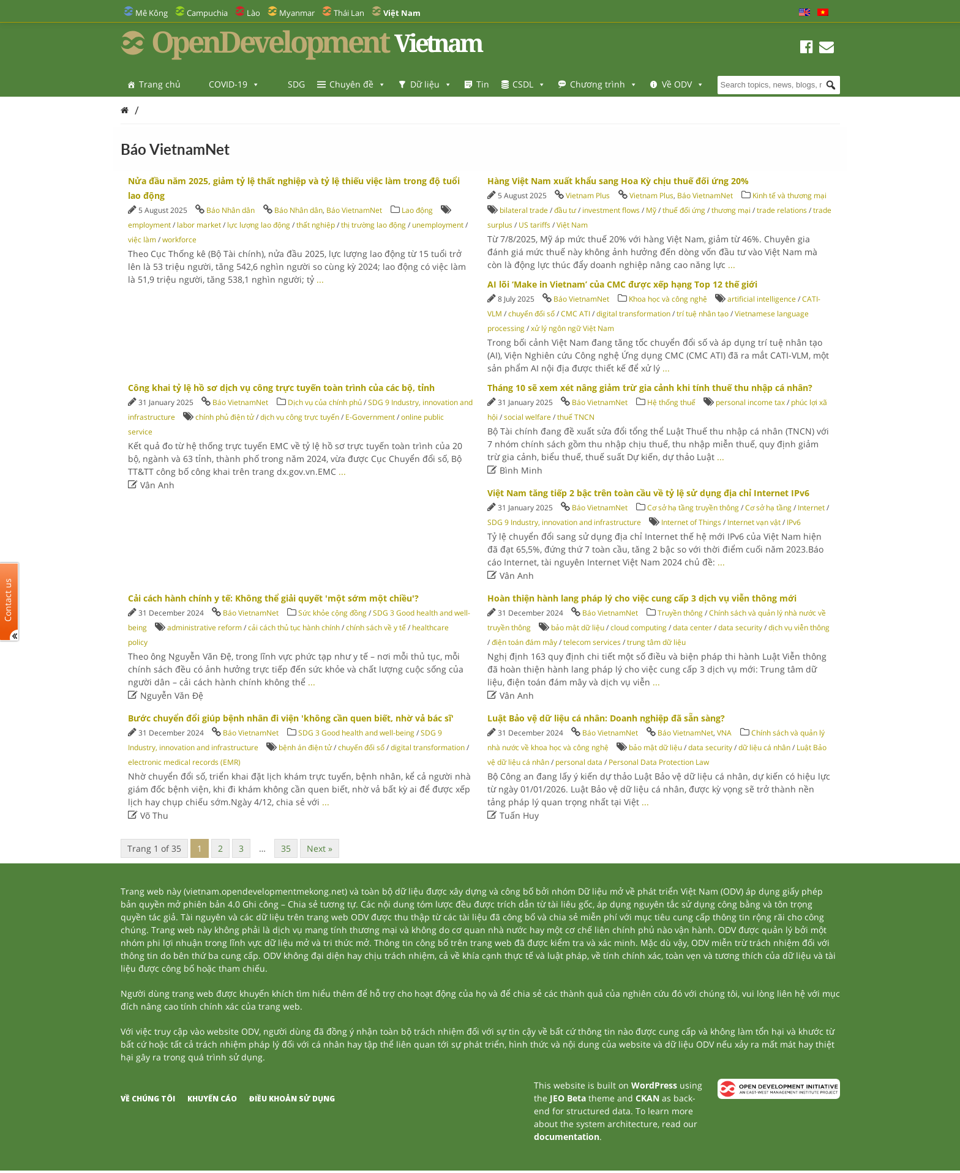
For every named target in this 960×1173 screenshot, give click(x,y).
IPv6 (794, 522)
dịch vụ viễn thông (799, 627)
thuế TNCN (575, 417)
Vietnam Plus (588, 195)
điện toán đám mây (524, 642)
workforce (179, 239)
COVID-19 (234, 84)
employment (149, 225)
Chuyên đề (357, 84)
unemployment (437, 225)
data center (692, 627)
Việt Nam (572, 225)
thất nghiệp (315, 225)
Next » (319, 848)
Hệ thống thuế (671, 402)
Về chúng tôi (148, 1098)
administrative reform (204, 627)
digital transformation (633, 313)
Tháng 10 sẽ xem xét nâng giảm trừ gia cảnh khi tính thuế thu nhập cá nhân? (649, 387)
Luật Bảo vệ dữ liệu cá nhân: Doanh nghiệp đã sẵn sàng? (606, 718)
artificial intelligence (761, 299)
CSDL (529, 84)
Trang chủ (160, 84)
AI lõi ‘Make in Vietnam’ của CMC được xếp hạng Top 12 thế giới (622, 284)
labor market (199, 225)
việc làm (142, 239)
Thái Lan (349, 12)
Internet (811, 507)
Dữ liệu (431, 84)
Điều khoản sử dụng (292, 1098)
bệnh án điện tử (305, 747)
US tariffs (534, 225)
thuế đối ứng (683, 210)
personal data (578, 762)
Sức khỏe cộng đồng (332, 613)
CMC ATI (575, 313)
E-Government (370, 417)
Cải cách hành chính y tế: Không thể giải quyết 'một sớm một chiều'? (273, 598)
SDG (296, 84)
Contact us (7, 600)
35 (286, 848)
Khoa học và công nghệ (668, 299)
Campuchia (207, 12)
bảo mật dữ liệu (577, 627)
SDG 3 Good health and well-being (356, 733)
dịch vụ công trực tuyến (299, 417)
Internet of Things (691, 522)
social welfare (527, 417)
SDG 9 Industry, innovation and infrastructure (564, 522)
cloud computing (638, 627)
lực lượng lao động (258, 225)
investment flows (611, 210)
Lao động (417, 210)
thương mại (731, 210)
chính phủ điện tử (224, 417)
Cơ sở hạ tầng (768, 507)
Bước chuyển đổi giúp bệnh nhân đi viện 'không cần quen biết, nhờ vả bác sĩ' (291, 718)
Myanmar (297, 12)
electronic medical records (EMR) (184, 762)
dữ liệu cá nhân (764, 747)
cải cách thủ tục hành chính (294, 627)
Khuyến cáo (212, 1098)
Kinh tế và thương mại (789, 195)
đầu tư (565, 210)
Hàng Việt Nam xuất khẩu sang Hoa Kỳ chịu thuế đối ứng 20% (618, 181)
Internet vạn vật (754, 522)
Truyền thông (680, 613)
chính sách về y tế (376, 627)
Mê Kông (151, 12)
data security (740, 627)
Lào (253, 12)
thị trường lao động (373, 225)
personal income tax (750, 402)
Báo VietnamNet (354, 210)
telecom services (592, 642)
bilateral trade (524, 210)
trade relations (782, 210)
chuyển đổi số (531, 313)
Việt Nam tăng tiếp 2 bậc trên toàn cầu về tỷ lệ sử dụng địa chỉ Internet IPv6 (648, 493)
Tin (482, 84)
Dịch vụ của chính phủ (325, 402)
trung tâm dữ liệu (656, 642)
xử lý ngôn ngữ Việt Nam (572, 328)
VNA (724, 733)
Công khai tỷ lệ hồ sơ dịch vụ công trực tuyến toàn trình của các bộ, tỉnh (281, 387)
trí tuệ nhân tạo (703, 313)
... (320, 279)
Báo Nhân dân (230, 210)
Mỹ (651, 210)
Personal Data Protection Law (659, 762)
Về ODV (683, 84)
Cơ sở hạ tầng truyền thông (693, 507)
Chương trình (603, 84)
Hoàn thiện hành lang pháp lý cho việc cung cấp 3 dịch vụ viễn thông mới (642, 598)
